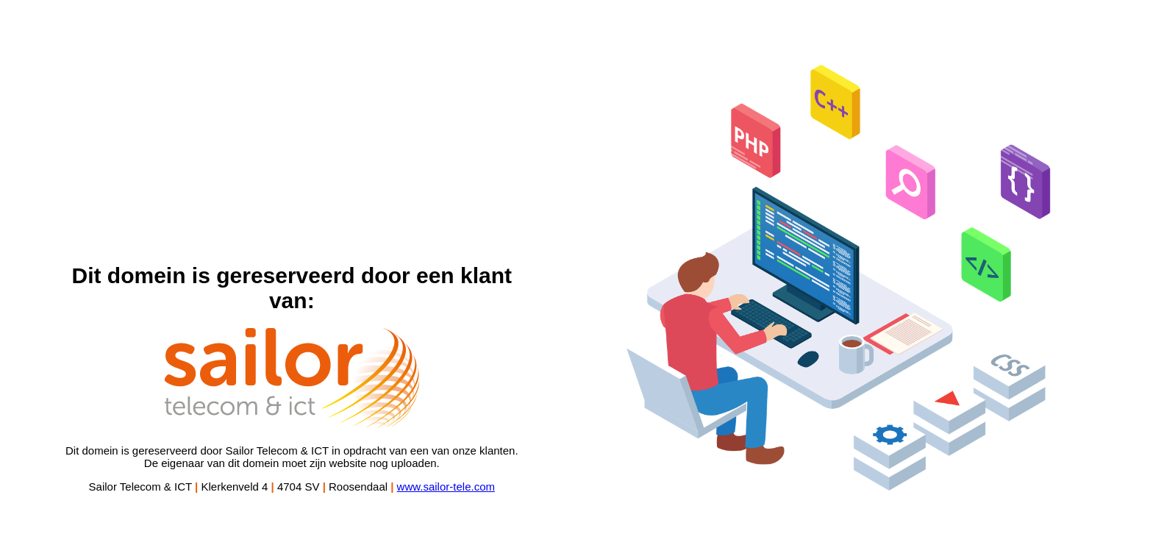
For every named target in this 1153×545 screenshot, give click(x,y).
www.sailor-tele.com (446, 486)
